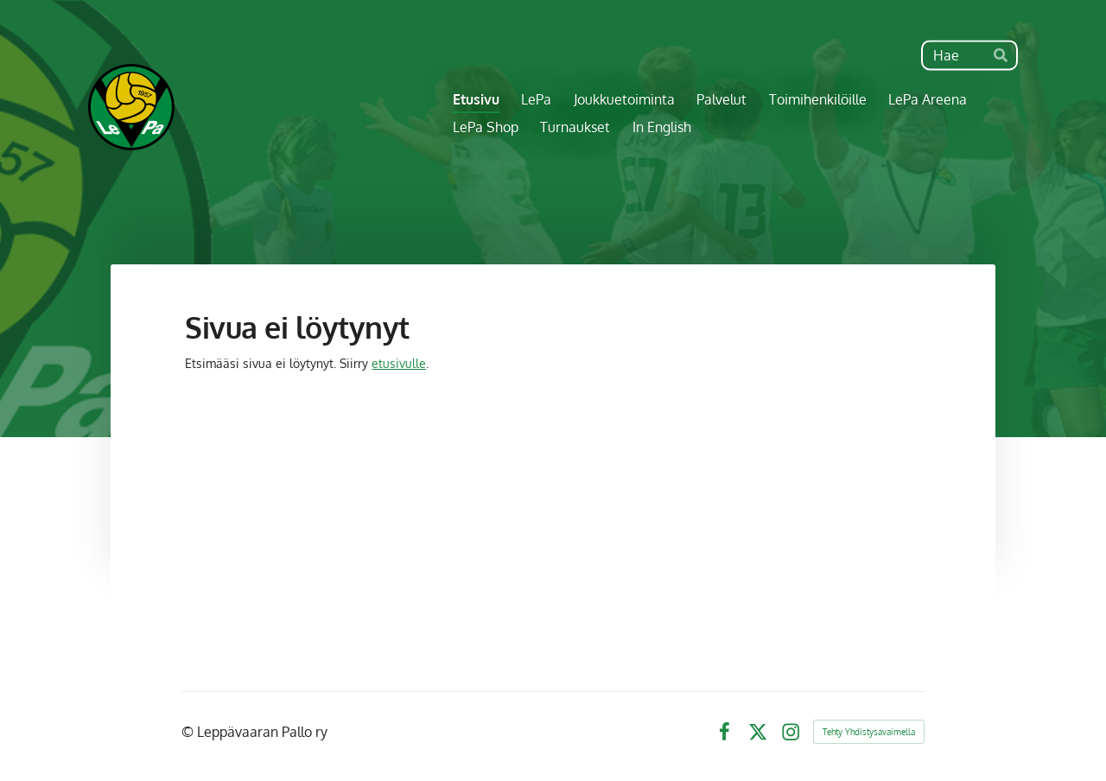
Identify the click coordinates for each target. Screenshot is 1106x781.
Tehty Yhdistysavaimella (869, 732)
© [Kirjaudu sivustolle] (189, 731)
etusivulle (399, 363)
